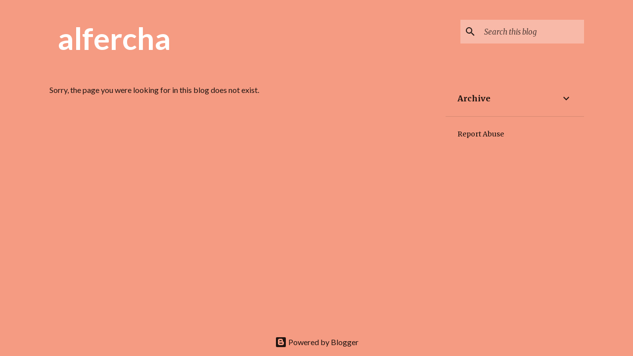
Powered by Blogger (317, 342)
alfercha (114, 38)
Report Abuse (480, 134)
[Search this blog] (532, 32)
